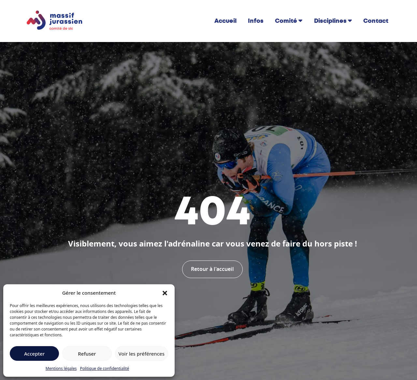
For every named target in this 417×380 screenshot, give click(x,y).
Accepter (34, 353)
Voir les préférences (142, 353)
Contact (375, 21)
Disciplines (330, 21)
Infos (256, 21)
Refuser (87, 353)
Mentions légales (61, 368)
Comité (286, 21)
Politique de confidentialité (104, 368)
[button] (165, 292)
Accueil (225, 21)
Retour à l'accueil (212, 269)
